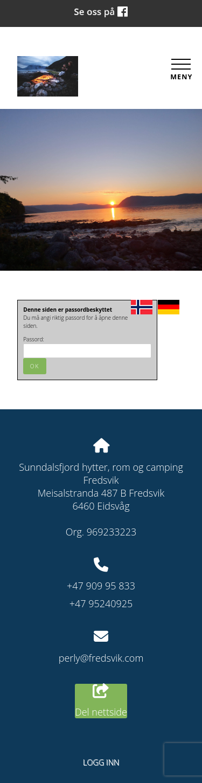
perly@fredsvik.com (101, 657)
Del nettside (101, 701)
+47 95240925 (101, 603)
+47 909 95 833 (101, 585)
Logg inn (101, 762)
